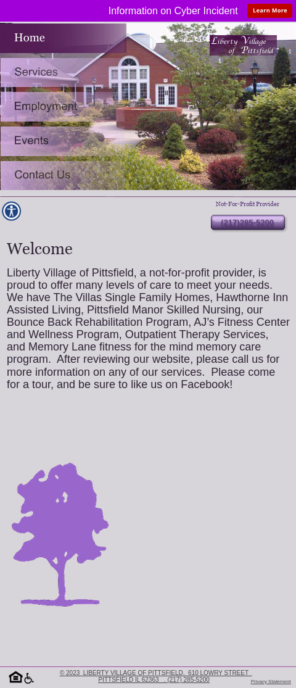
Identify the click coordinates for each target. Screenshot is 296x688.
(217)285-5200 (247, 222)
